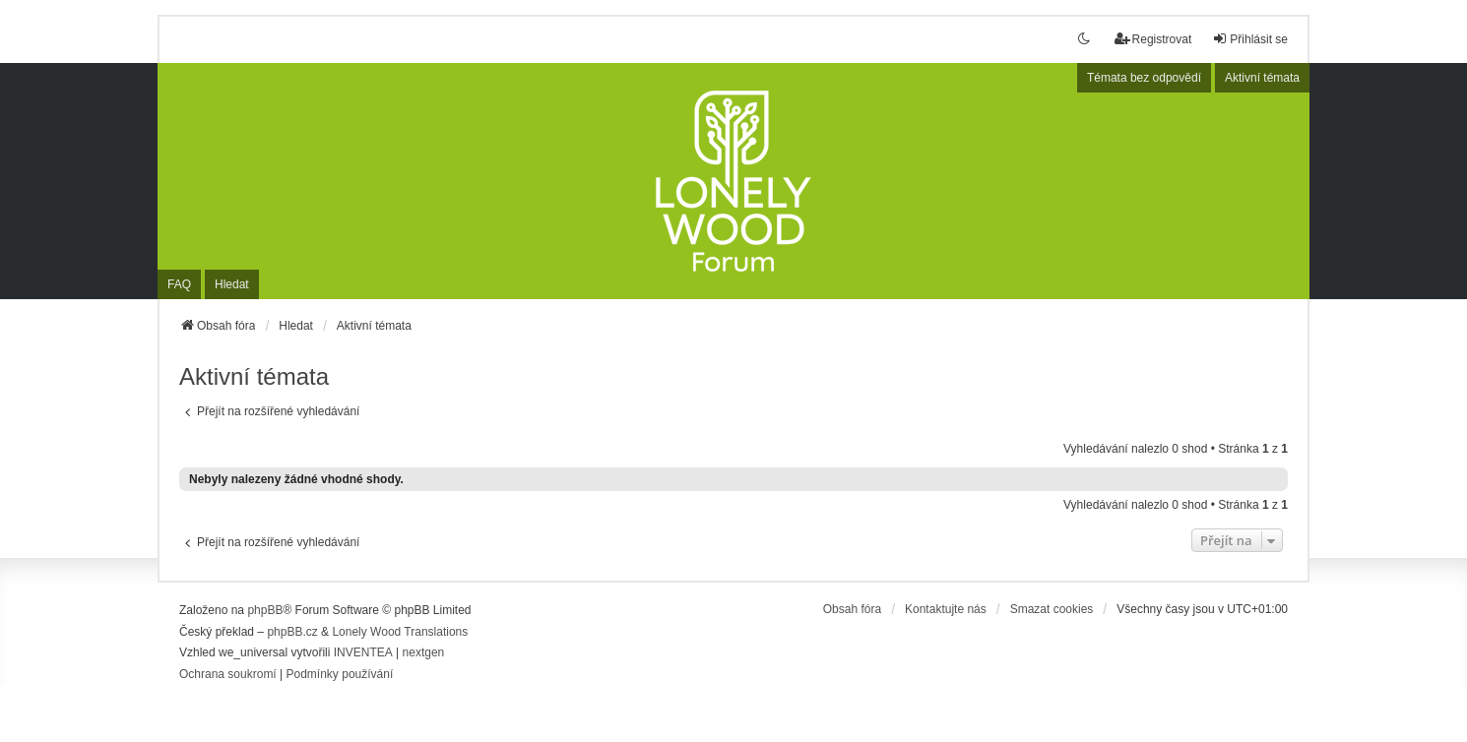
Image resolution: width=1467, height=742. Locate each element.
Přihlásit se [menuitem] (1250, 38)
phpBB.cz (292, 632)
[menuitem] (228, 675)
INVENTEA (363, 652)
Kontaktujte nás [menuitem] (946, 609)
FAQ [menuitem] (179, 284)
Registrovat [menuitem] (1153, 38)
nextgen (424, 652)
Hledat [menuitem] (232, 284)
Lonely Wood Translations (400, 632)
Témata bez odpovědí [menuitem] (1144, 78)
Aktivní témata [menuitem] (1262, 78)
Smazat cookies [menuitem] (1052, 609)
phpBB (265, 610)
